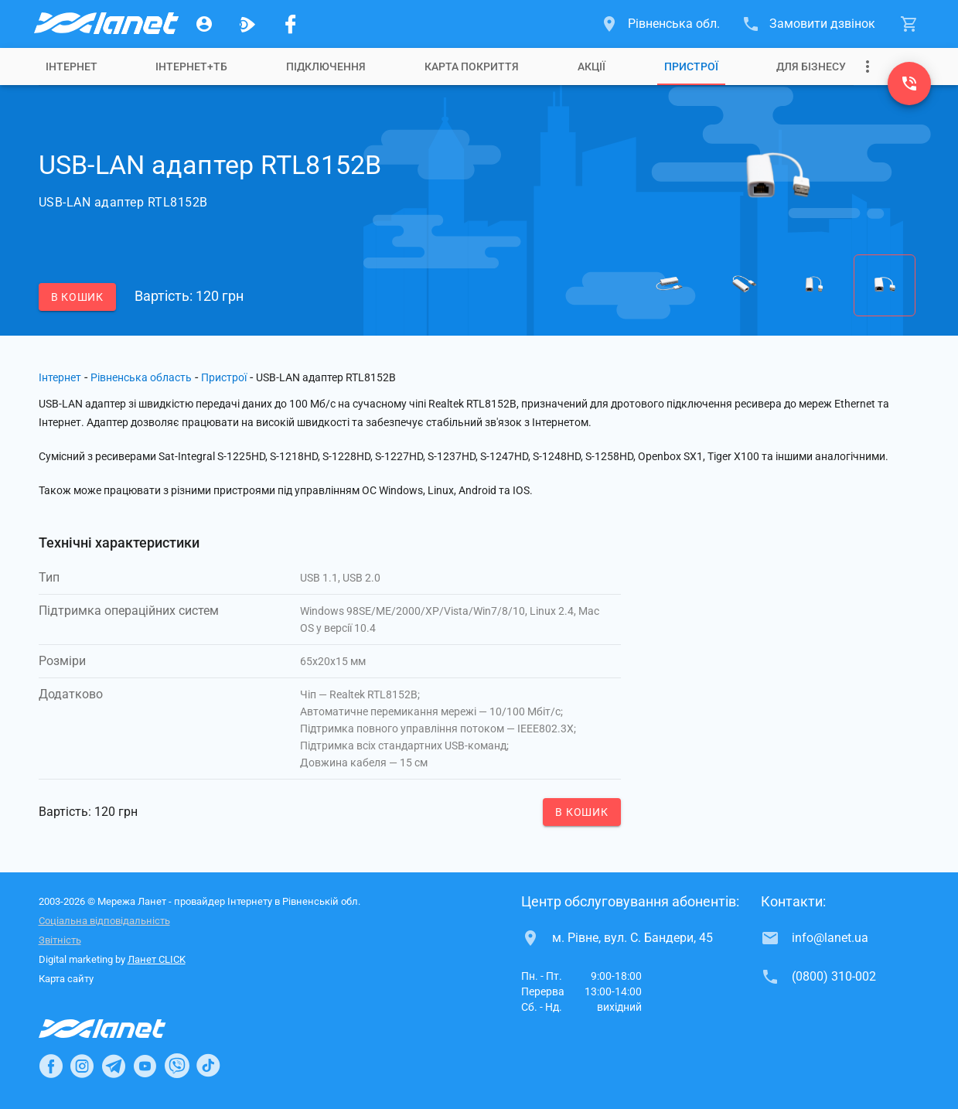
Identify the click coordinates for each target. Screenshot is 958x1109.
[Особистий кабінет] (204, 24)
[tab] (71, 66)
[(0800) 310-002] (909, 83)
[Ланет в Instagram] (82, 1065)
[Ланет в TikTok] (208, 1065)
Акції (591, 66)
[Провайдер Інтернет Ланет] (120, 1028)
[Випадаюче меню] (867, 66)
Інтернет (71, 66)
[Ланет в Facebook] (51, 1065)
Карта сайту (66, 978)
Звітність (60, 940)
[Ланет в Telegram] (113, 1065)
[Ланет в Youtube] (144, 1065)
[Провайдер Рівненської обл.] (105, 24)
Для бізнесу (811, 66)
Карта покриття (471, 66)
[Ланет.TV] (247, 24)
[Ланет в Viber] (177, 1065)
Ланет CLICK (157, 959)
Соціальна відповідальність (104, 920)
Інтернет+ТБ (191, 66)
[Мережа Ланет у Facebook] (290, 24)
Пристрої (691, 66)
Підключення (326, 66)
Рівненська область (141, 377)
